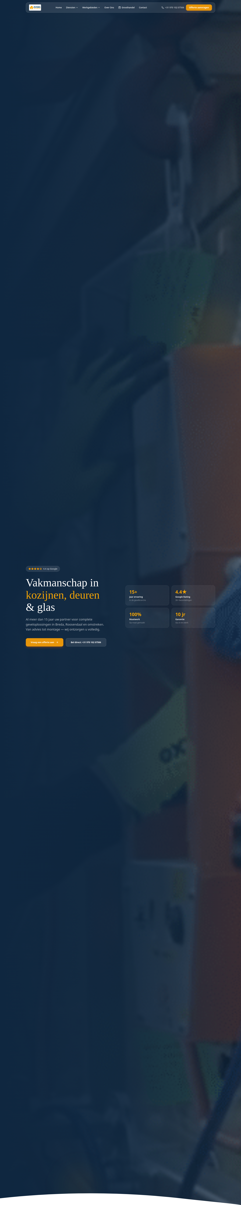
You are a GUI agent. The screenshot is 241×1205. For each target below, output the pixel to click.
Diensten (72, 7)
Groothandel (126, 7)
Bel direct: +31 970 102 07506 (86, 642)
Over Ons (109, 7)
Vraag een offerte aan (44, 642)
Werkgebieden (91, 7)
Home (59, 7)
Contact (143, 7)
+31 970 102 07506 (173, 7)
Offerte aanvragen (199, 7)
